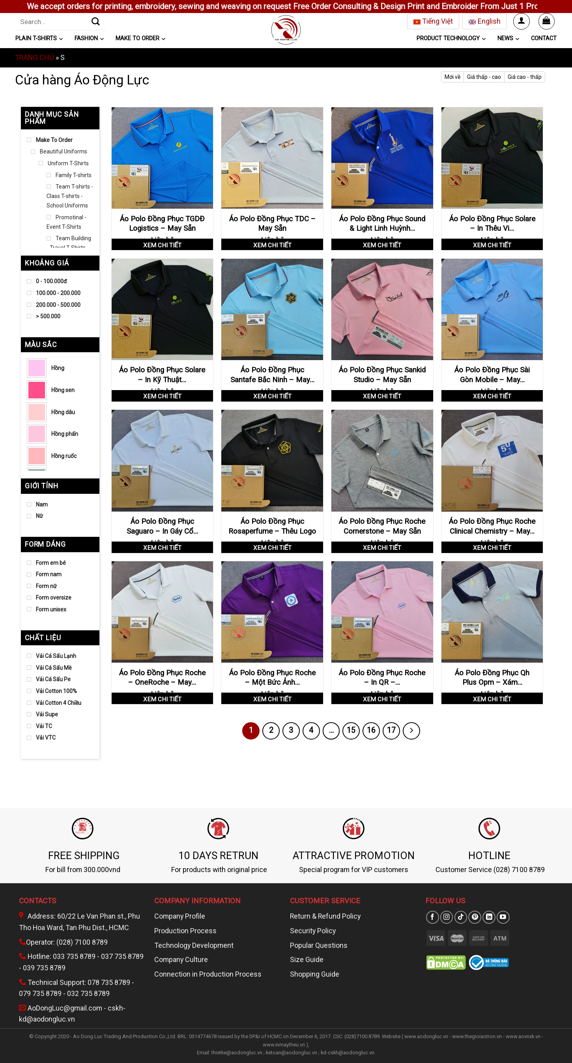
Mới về (452, 77)
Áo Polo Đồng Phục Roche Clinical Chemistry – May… (492, 526)
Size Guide (306, 959)
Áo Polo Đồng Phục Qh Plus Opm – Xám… (492, 678)
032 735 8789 (88, 993)
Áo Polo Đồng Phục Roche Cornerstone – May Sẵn (382, 526)
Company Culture (181, 959)
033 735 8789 (74, 956)
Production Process (185, 931)
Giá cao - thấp (525, 77)
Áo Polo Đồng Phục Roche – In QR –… (382, 678)
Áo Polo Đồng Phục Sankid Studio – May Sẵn (382, 375)
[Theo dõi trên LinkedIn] (488, 917)
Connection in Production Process (208, 974)
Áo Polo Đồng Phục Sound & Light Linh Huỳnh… (382, 224)
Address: (38, 916)
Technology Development (194, 945)
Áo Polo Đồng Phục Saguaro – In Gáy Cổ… (162, 526)
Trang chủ (34, 57)
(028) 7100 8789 (82, 942)
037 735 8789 (122, 956)
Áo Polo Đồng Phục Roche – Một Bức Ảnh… (272, 678)
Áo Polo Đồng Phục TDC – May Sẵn (272, 224)
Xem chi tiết (162, 245)
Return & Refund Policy (325, 916)
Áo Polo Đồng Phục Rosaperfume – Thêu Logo (272, 526)
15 (351, 730)
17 (391, 730)
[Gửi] (95, 21)
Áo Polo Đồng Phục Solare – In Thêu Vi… (492, 224)
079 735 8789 (40, 993)
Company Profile (179, 916)
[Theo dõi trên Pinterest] (474, 917)
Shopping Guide (314, 974)
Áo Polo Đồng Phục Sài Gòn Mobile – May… (492, 375)
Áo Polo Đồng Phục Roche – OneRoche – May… (162, 678)
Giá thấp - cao (484, 77)
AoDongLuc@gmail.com (65, 1008)
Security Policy (313, 931)
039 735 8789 (44, 968)
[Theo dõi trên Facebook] (432, 917)
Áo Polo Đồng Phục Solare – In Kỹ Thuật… (162, 375)
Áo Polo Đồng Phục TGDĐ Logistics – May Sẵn (162, 224)
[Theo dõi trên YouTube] (503, 917)
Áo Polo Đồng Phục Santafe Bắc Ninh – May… (272, 375)
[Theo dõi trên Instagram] (446, 917)
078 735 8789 (109, 982)
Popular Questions (319, 945)
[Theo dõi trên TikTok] (460, 917)
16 (371, 730)
